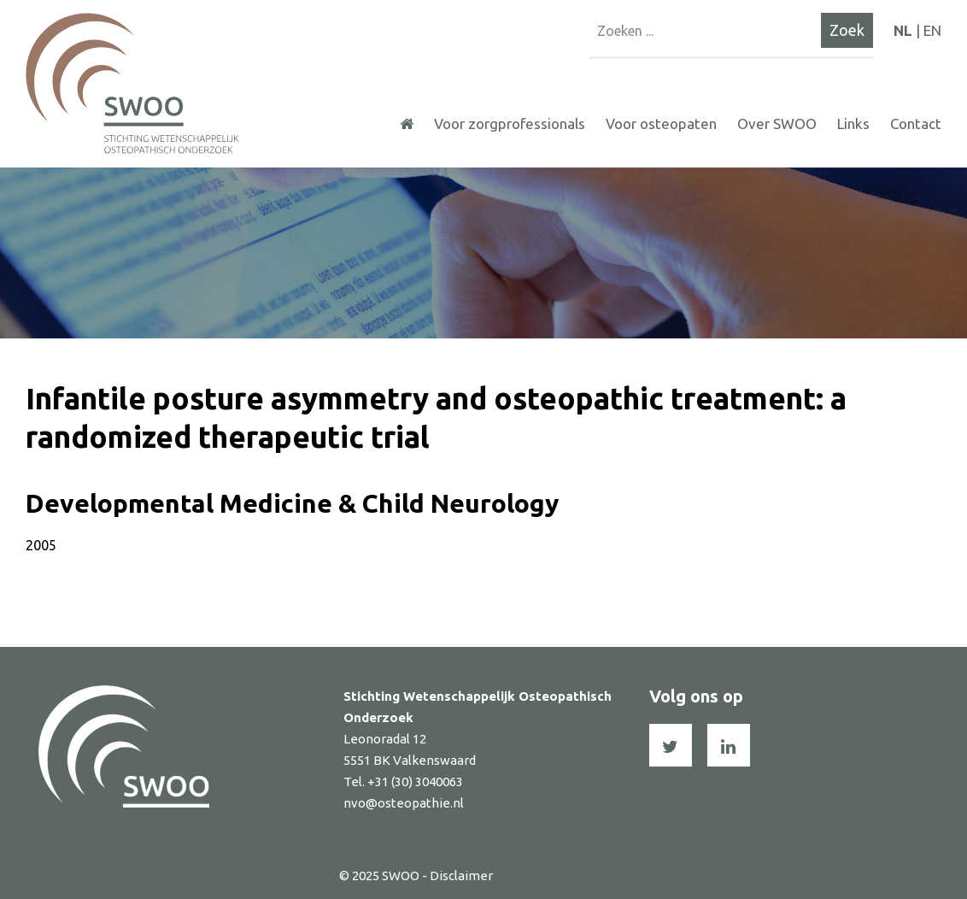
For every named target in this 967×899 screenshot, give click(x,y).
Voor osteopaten (661, 123)
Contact (915, 123)
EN (932, 30)
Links (853, 123)
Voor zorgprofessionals (509, 123)
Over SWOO (777, 123)
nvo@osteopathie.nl (403, 803)
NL (903, 30)
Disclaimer (461, 875)
